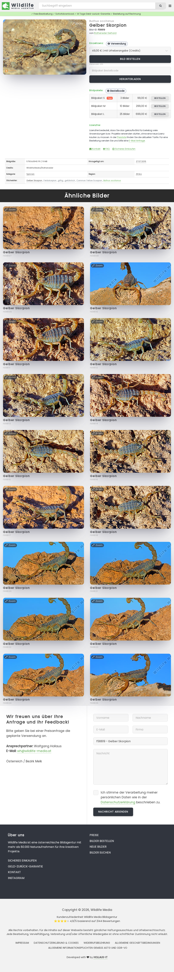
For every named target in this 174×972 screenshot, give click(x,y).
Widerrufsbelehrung (97, 943)
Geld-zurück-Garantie (25, 866)
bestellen (160, 98)
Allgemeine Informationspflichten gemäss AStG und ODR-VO (87, 948)
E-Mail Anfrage (137, 140)
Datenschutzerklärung (118, 802)
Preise (94, 835)
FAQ (106, 148)
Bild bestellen (130, 59)
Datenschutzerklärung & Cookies (56, 943)
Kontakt (94, 148)
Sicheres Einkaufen (123, 148)
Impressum (22, 943)
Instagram (16, 878)
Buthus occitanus (101, 21)
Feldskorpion (50, 180)
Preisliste (121, 137)
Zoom (77, 23)
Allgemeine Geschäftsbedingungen (137, 943)
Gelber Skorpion (108, 25)
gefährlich (70, 180)
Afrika (139, 174)
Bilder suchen (100, 852)
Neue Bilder (98, 847)
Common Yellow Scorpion (89, 180)
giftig (60, 180)
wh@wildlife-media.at (34, 751)
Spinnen (30, 174)
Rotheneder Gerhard (105, 33)
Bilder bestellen (102, 841)
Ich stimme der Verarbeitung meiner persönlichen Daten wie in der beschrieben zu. (130, 797)
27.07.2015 (141, 161)
